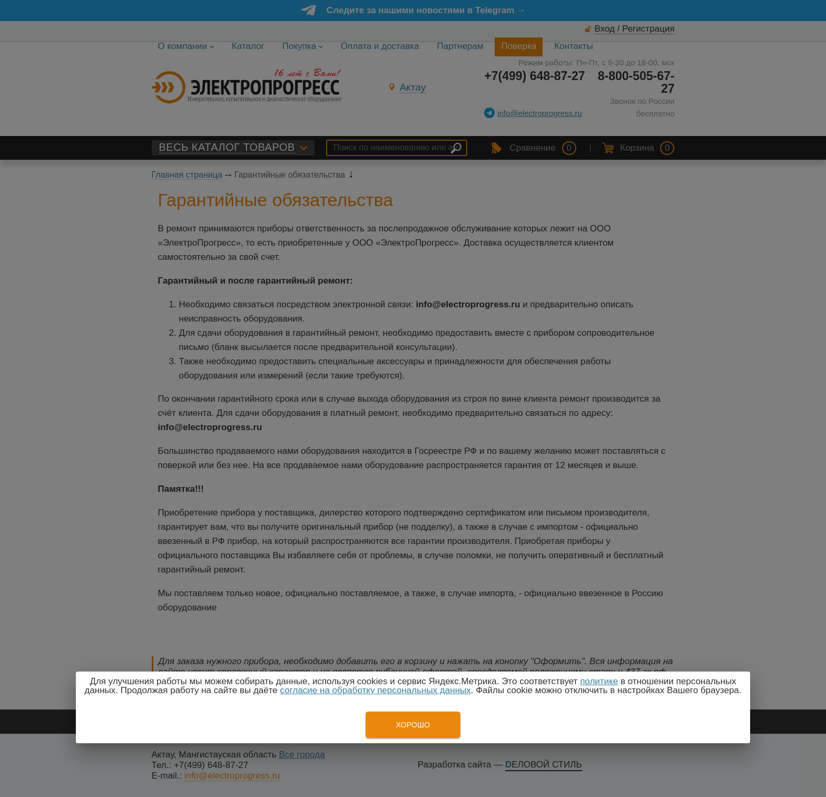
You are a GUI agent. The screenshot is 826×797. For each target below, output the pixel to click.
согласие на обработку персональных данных (375, 690)
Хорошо (413, 725)
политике (599, 681)
